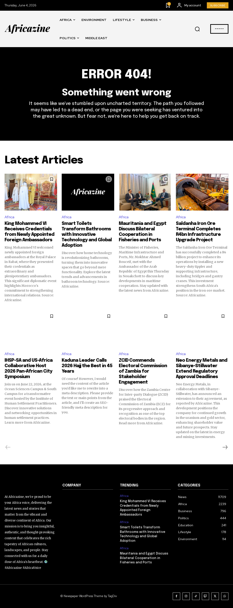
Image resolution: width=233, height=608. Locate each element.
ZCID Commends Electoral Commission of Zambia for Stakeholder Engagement (143, 371)
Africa (9, 217)
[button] (197, 29)
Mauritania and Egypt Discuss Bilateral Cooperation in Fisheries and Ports (144, 558)
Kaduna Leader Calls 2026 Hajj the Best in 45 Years (87, 366)
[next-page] (224, 447)
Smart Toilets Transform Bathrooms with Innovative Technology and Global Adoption (87, 234)
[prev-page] (8, 447)
